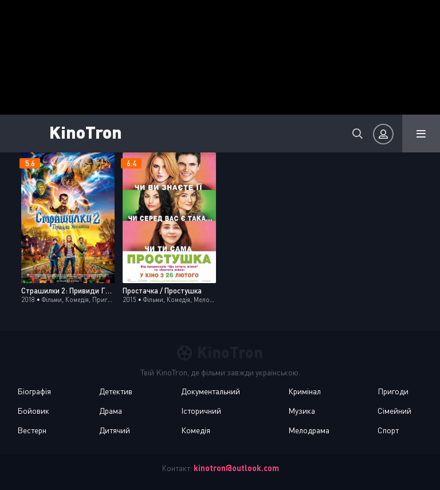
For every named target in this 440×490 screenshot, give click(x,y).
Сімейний (394, 410)
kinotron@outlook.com (236, 468)
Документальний (210, 391)
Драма (110, 410)
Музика (301, 410)
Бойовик (33, 410)
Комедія (195, 430)
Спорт (388, 430)
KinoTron (85, 131)
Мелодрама (308, 430)
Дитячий (114, 430)
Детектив (115, 391)
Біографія (34, 391)
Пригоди (393, 391)
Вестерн (31, 430)
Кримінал (304, 391)
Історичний (201, 410)
